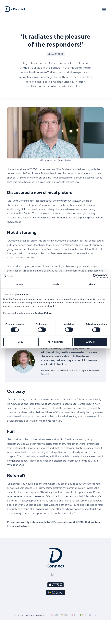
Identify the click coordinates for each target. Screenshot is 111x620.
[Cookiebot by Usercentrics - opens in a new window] (95, 276)
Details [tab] (55, 284)
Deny (20, 342)
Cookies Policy (43, 313)
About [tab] (92, 284)
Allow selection (55, 342)
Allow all (90, 342)
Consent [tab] (19, 284)
